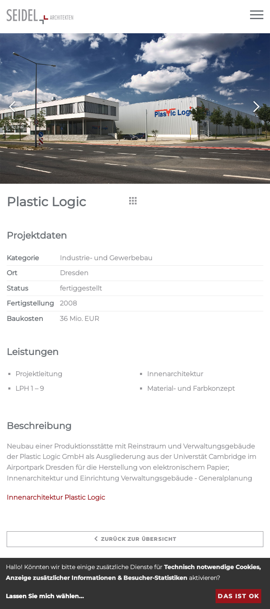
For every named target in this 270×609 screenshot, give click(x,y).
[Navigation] (256, 15)
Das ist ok (238, 596)
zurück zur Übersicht (134, 539)
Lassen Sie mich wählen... (45, 596)
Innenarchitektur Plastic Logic (56, 497)
